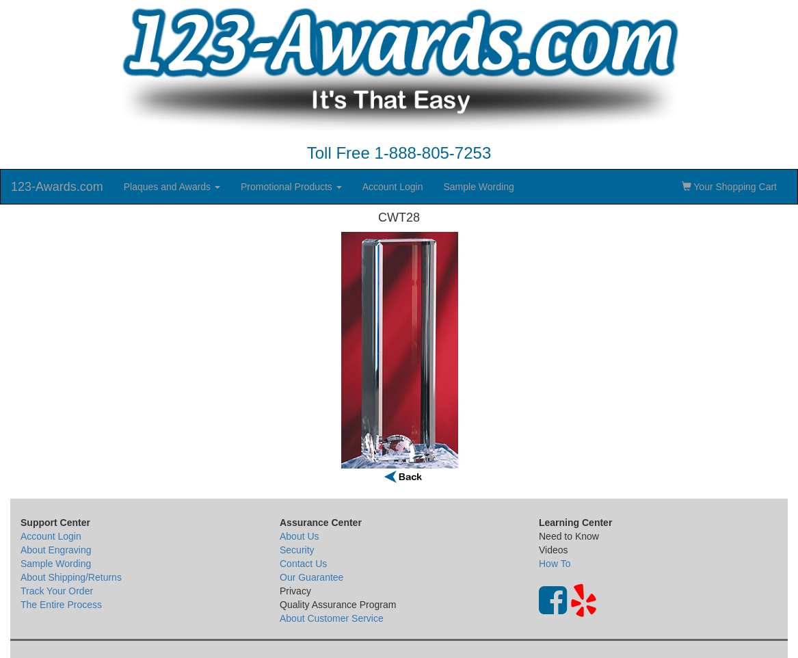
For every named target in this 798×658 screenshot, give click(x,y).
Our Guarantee (311, 577)
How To (554, 563)
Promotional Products (291, 186)
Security (297, 549)
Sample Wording (478, 186)
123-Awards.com (57, 187)
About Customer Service (332, 618)
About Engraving (56, 549)
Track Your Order (57, 590)
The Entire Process (61, 604)
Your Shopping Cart (729, 186)
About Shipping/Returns (71, 577)
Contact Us (303, 563)
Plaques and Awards (172, 186)
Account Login (392, 186)
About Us (299, 536)
